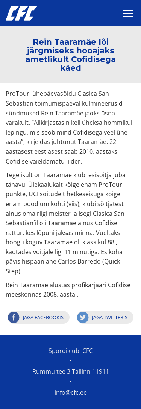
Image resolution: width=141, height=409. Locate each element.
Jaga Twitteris (109, 317)
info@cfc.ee (71, 392)
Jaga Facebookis (43, 317)
